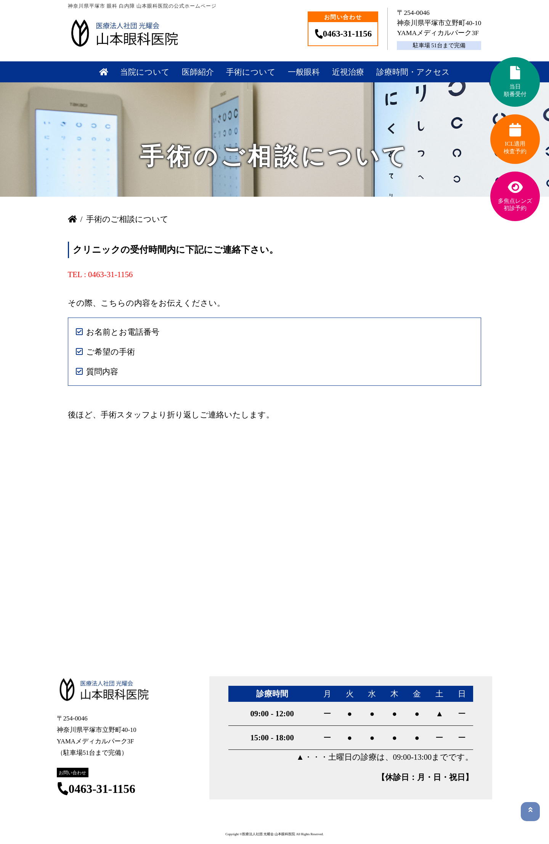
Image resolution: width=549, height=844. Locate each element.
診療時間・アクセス (413, 71)
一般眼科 (304, 71)
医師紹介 (198, 71)
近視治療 (348, 71)
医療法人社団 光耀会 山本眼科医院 (268, 834)
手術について (251, 71)
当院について (145, 71)
